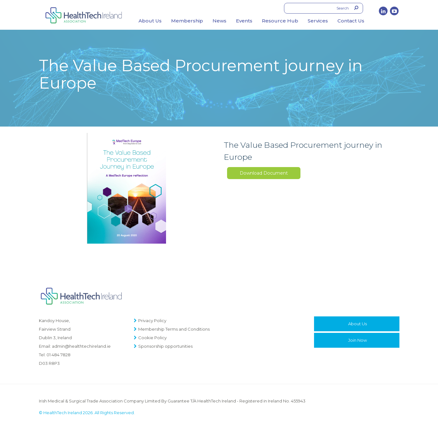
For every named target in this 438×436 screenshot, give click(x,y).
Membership (187, 21)
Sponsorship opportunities (165, 346)
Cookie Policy (152, 337)
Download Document (264, 173)
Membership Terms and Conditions (174, 329)
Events (244, 21)
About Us (150, 21)
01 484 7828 (58, 354)
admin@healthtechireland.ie (81, 346)
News (219, 21)
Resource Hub (280, 21)
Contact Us (350, 21)
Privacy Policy (152, 320)
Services (318, 21)
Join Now (357, 340)
